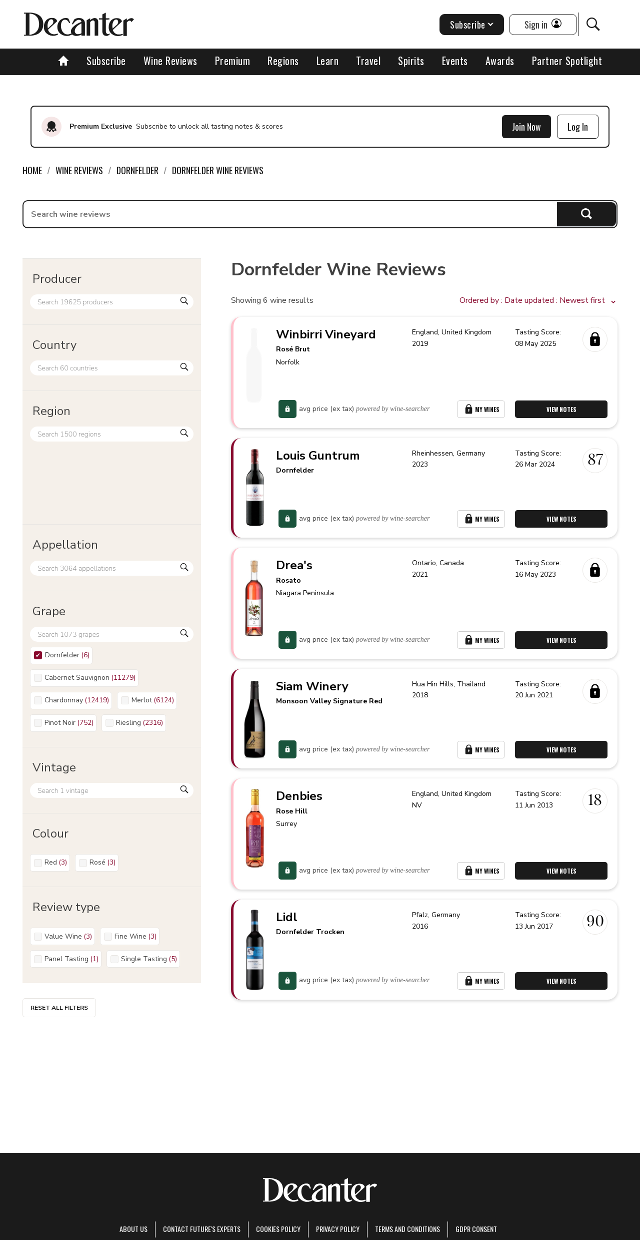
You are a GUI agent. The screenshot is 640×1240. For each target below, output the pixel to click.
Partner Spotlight (567, 60)
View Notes (561, 409)
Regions (283, 60)
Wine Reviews (171, 60)
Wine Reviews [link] (79, 170)
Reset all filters (59, 1008)
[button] (539, 300)
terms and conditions (407, 1228)
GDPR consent (476, 1228)
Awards (500, 60)
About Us (134, 1228)
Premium (232, 60)
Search (586, 214)
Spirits (411, 60)
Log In (578, 126)
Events (455, 60)
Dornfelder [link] (137, 170)
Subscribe (106, 60)
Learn (327, 60)
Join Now (526, 126)
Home (32, 170)
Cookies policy (278, 1228)
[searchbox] (290, 214)
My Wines (481, 409)
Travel (368, 60)
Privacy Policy (338, 1228)
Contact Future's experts (201, 1228)
